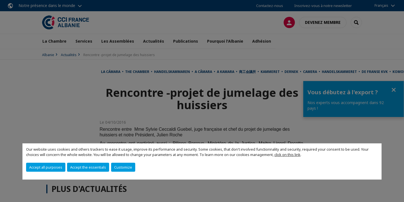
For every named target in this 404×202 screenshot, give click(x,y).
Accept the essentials (88, 167)
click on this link (287, 154)
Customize (123, 167)
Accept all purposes (45, 167)
